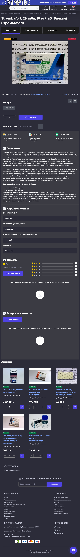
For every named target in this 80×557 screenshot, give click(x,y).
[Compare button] (75, 101)
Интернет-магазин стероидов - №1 (12, 13)
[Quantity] (9, 117)
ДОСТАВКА (12, 135)
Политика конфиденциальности (14, 504)
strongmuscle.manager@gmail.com (17, 531)
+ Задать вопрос (12, 320)
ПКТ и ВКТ (57, 502)
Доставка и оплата (10, 500)
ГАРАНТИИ (64, 135)
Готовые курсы (58, 511)
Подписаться (54, 484)
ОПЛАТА (37, 135)
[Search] (37, 8)
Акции (6, 518)
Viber (58, 530)
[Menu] (3, 3)
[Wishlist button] (70, 101)
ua (70, 2)
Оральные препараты (32, 13)
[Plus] (14, 117)
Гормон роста (58, 509)
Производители (9, 516)
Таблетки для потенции (61, 513)
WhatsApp (60, 533)
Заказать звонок (60, 2)
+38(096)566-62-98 (12, 470)
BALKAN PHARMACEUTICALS (40, 94)
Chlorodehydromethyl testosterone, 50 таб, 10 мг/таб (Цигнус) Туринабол (66, 392)
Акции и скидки (9, 507)
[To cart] (22, 407)
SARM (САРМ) (58, 504)
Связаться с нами (9, 511)
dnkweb (51, 551)
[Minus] (5, 117)
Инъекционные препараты (62, 500)
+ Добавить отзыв (13, 274)
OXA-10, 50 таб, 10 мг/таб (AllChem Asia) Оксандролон (38, 392)
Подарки (7, 509)
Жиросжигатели (59, 507)
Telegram (59, 527)
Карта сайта (8, 513)
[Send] (40, 126)
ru (74, 2)
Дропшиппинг (9, 502)
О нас (6, 497)
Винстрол (24, 155)
